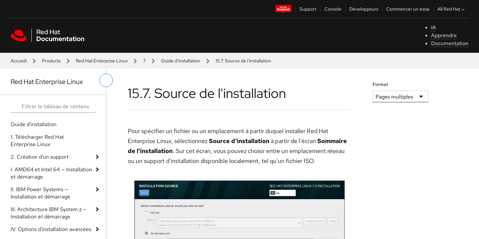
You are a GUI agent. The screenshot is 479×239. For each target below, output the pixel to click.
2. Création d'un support (40, 156)
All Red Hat (451, 9)
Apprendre (444, 35)
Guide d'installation (180, 61)
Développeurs (363, 9)
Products (51, 61)
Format (380, 84)
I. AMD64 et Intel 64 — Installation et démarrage (51, 173)
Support (307, 9)
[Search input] (53, 106)
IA (433, 27)
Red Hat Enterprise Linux (102, 61)
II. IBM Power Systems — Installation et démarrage (40, 193)
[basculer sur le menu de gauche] (106, 80)
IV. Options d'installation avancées (51, 229)
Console (332, 9)
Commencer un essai (407, 9)
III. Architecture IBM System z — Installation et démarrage (48, 213)
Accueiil (19, 61)
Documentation (449, 43)
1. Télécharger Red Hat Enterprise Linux (37, 140)
